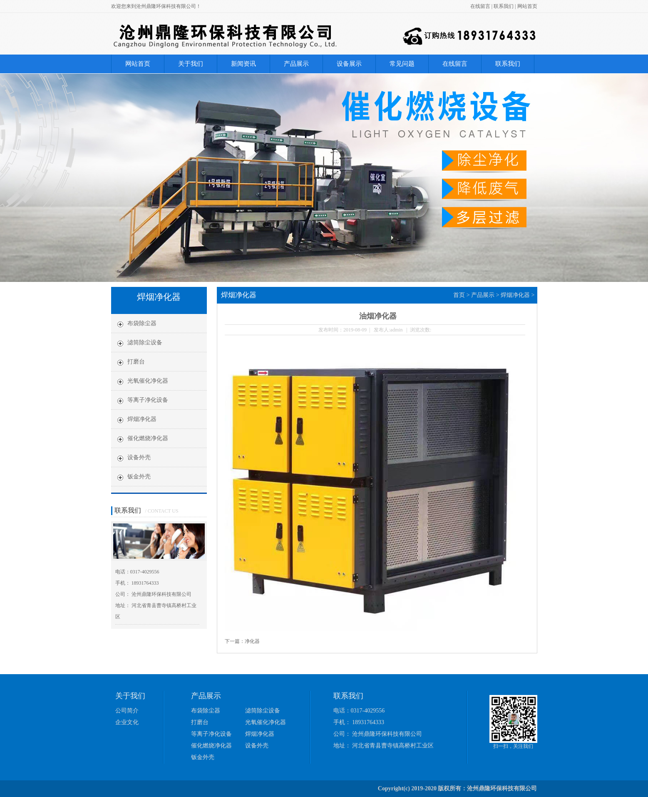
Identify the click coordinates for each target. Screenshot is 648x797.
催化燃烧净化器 (147, 438)
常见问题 (402, 63)
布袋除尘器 (141, 323)
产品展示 (296, 63)
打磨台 (136, 362)
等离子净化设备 (147, 400)
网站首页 (527, 6)
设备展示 (349, 63)
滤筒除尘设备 (144, 342)
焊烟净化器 (141, 419)
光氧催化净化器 (147, 381)
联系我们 (504, 6)
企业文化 (127, 722)
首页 (459, 295)
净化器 (252, 641)
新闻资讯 (243, 63)
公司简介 (127, 710)
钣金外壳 (139, 476)
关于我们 (190, 63)
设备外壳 (139, 457)
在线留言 (480, 6)
